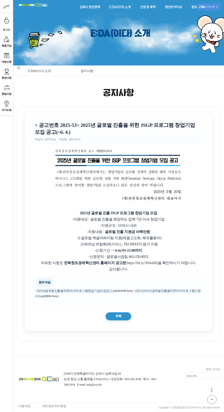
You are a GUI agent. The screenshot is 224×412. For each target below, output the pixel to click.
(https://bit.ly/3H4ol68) (142, 263)
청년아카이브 (173, 7)
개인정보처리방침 (54, 406)
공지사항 (87, 71)
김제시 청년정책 (89, 7)
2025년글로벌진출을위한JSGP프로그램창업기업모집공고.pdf (76, 291)
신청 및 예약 (147, 7)
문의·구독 (197, 7)
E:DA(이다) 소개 (119, 7)
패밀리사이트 (209, 6)
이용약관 (24, 406)
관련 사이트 (213, 369)
